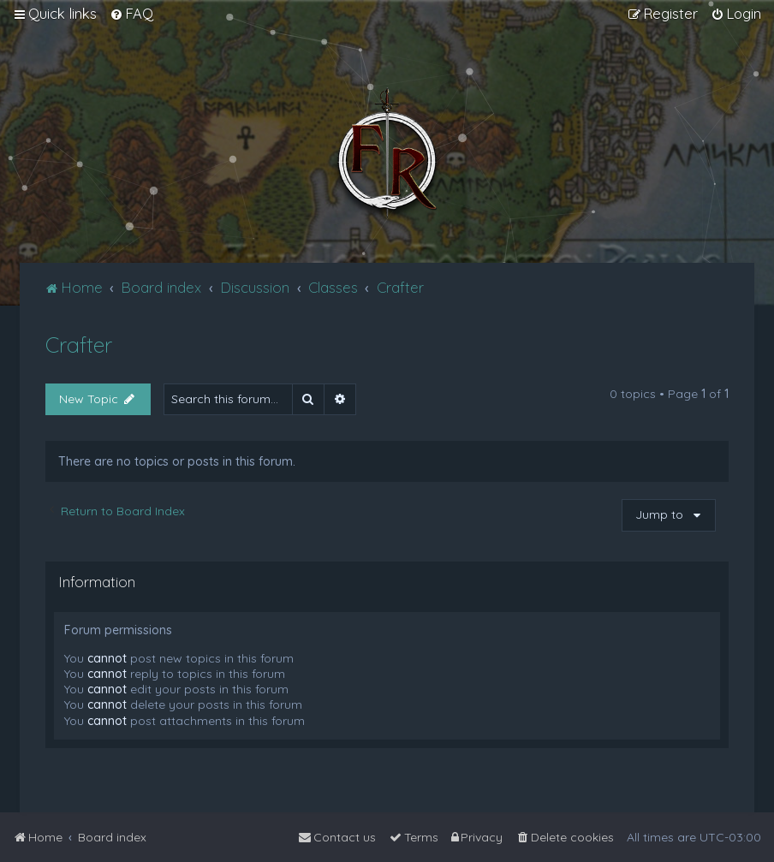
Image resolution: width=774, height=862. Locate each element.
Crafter (78, 344)
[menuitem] (131, 14)
